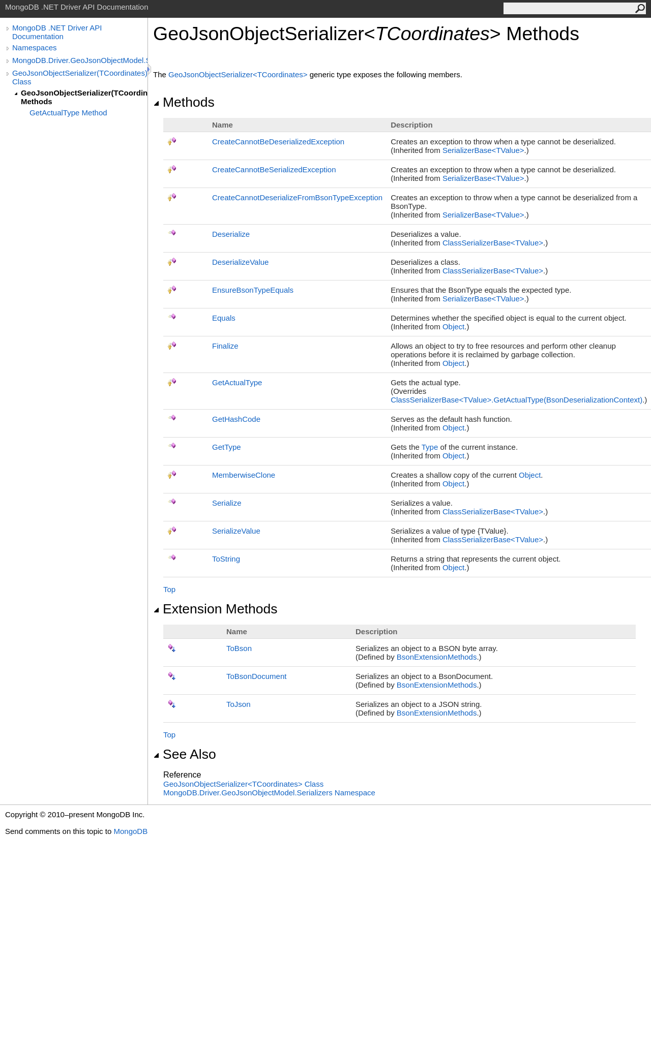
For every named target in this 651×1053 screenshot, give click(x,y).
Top (169, 589)
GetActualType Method (68, 112)
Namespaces (34, 47)
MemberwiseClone (243, 475)
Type (430, 447)
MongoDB (130, 831)
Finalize (225, 346)
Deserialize (231, 234)
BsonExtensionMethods (437, 657)
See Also (184, 754)
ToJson (238, 704)
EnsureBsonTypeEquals (252, 290)
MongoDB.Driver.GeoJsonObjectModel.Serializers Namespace (269, 792)
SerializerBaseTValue (483, 150)
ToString (226, 558)
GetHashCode (236, 419)
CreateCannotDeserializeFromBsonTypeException (297, 197)
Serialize (227, 503)
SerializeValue (236, 530)
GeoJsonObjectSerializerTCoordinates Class (243, 784)
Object (453, 326)
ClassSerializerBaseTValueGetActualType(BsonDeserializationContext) (516, 399)
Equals (223, 318)
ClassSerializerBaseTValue (492, 242)
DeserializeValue (240, 262)
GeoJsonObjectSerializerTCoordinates (239, 74)
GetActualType (237, 382)
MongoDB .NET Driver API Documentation (57, 32)
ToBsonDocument (256, 676)
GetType (226, 447)
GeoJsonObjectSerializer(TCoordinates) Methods (84, 97)
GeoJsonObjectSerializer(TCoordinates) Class (79, 77)
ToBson (239, 648)
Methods (184, 102)
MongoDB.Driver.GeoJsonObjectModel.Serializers (79, 60)
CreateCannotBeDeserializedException (278, 141)
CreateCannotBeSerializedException (274, 169)
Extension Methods (215, 608)
